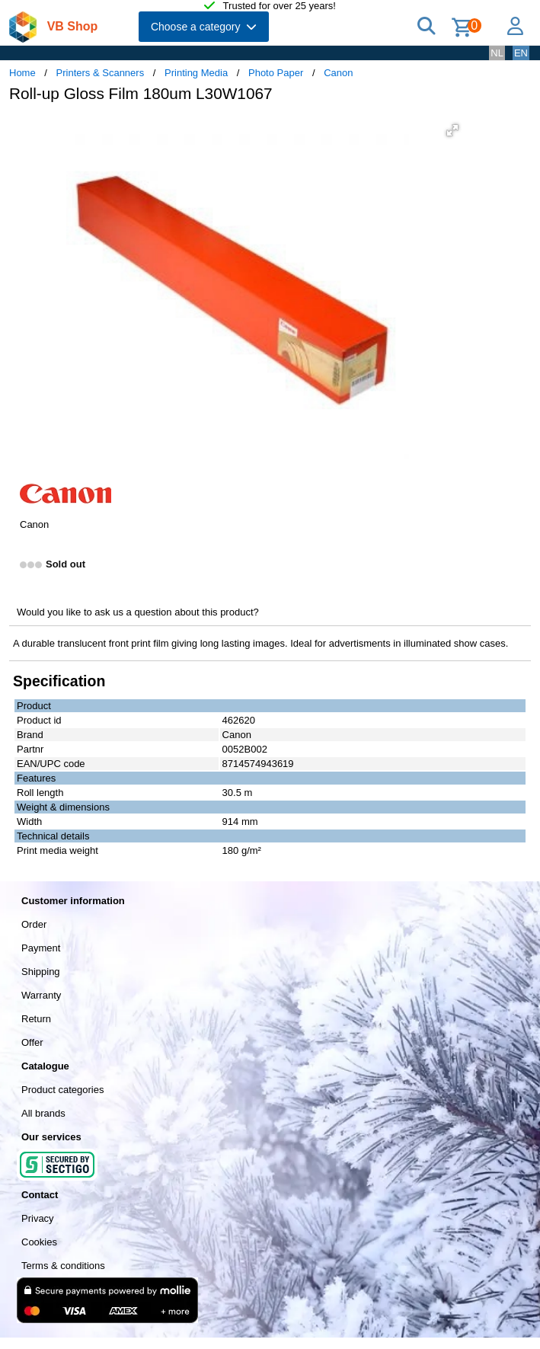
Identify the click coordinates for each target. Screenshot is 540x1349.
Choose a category (204, 27)
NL (496, 53)
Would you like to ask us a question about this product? (138, 612)
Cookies (39, 1242)
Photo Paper (275, 72)
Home (22, 72)
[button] (452, 130)
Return (36, 1019)
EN (521, 53)
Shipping (40, 971)
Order (33, 924)
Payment (40, 948)
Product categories (62, 1089)
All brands (43, 1113)
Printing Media (196, 72)
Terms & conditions (63, 1265)
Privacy (37, 1218)
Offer (32, 1042)
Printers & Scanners (100, 72)
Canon (338, 72)
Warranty (41, 995)
